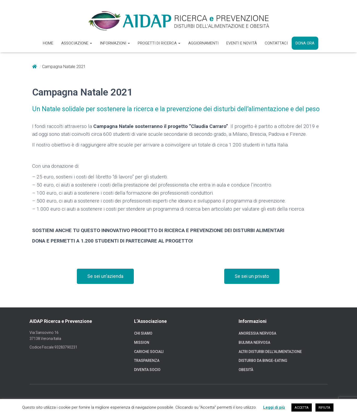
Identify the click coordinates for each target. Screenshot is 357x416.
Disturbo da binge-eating (263, 360)
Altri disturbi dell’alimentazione (270, 352)
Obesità (246, 370)
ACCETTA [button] (302, 407)
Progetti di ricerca (159, 43)
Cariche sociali (149, 352)
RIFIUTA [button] (324, 407)
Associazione (76, 43)
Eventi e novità (241, 43)
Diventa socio (147, 370)
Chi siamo (143, 333)
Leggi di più (274, 407)
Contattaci (276, 43)
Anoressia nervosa (257, 333)
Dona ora (305, 43)
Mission (141, 342)
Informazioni (115, 43)
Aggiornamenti (203, 43)
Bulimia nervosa (254, 342)
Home (48, 43)
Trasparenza (146, 360)
